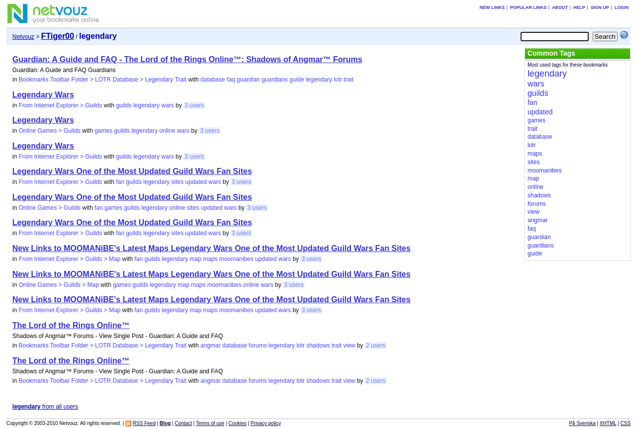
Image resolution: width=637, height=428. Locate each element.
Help (579, 7)
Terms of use (210, 423)
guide (297, 79)
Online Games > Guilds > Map (58, 284)
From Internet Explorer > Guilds (60, 105)
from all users (45, 406)
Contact (183, 423)
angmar (211, 345)
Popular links (528, 7)
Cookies (237, 423)
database (213, 79)
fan (120, 181)
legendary (319, 79)
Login (622, 7)
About (560, 7)
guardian (248, 79)
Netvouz (23, 36)
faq (231, 79)
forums (258, 345)
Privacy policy (265, 423)
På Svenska (582, 423)
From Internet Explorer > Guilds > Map (69, 259)
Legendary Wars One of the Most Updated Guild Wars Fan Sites (132, 171)
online (167, 130)
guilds (123, 105)
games (103, 130)
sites (177, 181)
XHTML (608, 423)
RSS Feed (144, 423)
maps (210, 259)
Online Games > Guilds (49, 130)
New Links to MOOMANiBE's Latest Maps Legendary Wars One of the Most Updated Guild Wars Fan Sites (211, 248)
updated (196, 181)
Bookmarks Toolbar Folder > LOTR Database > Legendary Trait (102, 79)
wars (167, 105)
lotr (337, 79)
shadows (318, 345)
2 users (375, 345)
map (195, 259)
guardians (275, 79)
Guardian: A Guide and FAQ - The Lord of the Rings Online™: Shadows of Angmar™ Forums (187, 59)
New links (492, 7)
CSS (626, 423)
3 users (194, 105)
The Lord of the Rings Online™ (71, 325)
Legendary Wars (43, 94)
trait (349, 79)
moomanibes (236, 259)
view (349, 345)
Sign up (600, 7)
